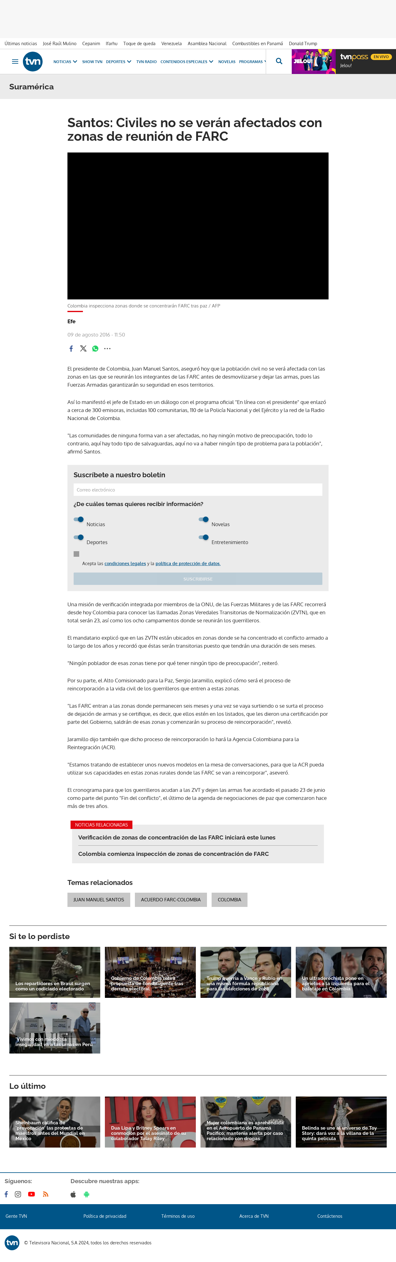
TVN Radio (146, 61)
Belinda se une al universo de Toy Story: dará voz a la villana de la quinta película (339, 1133)
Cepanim (91, 43)
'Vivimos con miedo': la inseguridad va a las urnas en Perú (54, 1042)
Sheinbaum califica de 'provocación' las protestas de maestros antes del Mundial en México (50, 1130)
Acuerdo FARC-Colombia (171, 900)
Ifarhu (112, 43)
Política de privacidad (105, 1216)
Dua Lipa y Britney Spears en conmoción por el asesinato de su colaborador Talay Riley (148, 1133)
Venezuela (171, 43)
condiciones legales (125, 563)
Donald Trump (303, 43)
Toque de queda (139, 43)
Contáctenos (329, 1216)
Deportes (119, 61)
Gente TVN (16, 1216)
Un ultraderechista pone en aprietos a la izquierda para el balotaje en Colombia (336, 984)
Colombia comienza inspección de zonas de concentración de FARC (173, 853)
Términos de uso (178, 1216)
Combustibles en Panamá (257, 43)
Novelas (226, 61)
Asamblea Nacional (207, 43)
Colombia (229, 900)
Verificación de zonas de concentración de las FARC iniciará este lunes (176, 837)
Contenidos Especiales (188, 61)
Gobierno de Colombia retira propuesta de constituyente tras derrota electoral (147, 984)
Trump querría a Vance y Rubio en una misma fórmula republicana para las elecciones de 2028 (244, 984)
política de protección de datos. (188, 563)
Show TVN (92, 61)
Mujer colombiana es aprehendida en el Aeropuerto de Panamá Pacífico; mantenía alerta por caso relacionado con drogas (245, 1130)
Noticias (66, 61)
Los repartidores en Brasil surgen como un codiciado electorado (52, 986)
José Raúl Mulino (59, 43)
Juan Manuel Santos (99, 900)
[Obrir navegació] (15, 61)
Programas (254, 61)
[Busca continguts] (279, 61)
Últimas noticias (21, 43)
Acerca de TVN (254, 1216)
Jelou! (346, 65)
